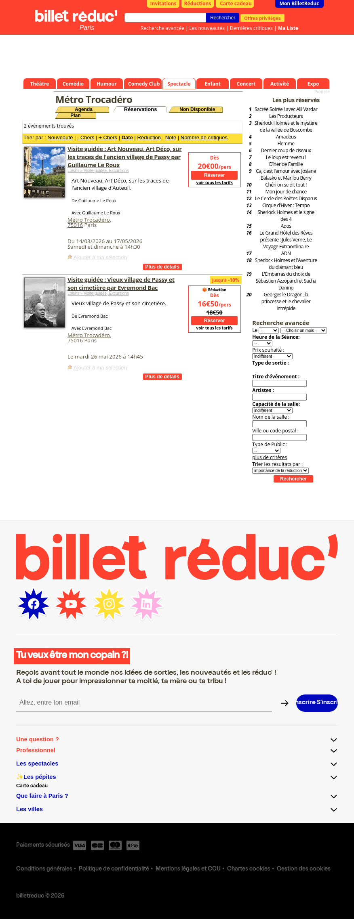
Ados (286, 225)
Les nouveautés (207, 28)
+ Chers (108, 137)
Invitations (163, 3)
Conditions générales (44, 869)
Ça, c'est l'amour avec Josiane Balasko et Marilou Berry (286, 174)
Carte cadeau (236, 3)
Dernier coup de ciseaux (286, 150)
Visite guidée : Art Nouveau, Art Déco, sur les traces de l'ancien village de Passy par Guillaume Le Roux (124, 157)
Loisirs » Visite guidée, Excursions (98, 170)
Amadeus (286, 136)
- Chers (86, 137)
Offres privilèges (262, 17)
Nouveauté (60, 137)
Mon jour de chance (285, 191)
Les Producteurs (286, 116)
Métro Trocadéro (88, 219)
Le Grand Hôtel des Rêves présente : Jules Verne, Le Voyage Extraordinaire (285, 239)
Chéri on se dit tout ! (286, 184)
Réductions (197, 3)
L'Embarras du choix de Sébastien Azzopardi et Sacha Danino (286, 281)
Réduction (149, 137)
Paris (87, 27)
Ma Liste (288, 28)
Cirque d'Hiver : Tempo (286, 205)
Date (127, 137)
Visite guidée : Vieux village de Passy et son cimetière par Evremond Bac (121, 283)
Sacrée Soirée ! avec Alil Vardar (286, 109)
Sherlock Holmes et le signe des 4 (286, 215)
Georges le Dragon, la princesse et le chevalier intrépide (286, 301)
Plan (75, 115)
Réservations (140, 109)
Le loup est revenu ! (286, 157)
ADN (286, 253)
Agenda (84, 109)
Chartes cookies (248, 869)
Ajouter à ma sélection (100, 257)
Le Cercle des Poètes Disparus (286, 198)
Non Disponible (197, 109)
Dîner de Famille (286, 164)
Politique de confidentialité (114, 869)
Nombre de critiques (204, 137)
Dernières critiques (251, 28)
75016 (75, 225)
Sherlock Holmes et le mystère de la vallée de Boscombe (286, 126)
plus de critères (269, 457)
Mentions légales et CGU (188, 869)
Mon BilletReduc (299, 3)
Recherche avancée (162, 28)
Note (170, 137)
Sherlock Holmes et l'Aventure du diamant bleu (286, 264)
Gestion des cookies (304, 869)
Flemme (286, 143)
